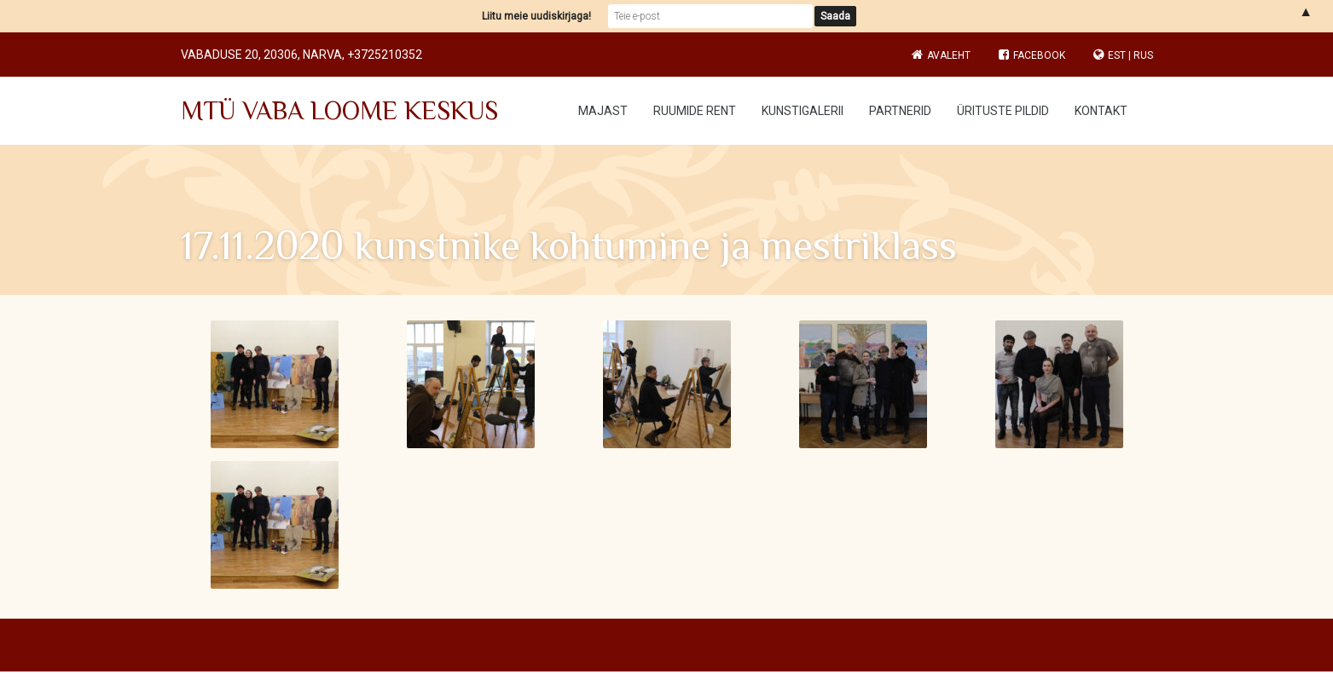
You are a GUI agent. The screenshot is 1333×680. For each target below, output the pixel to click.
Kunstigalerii (802, 111)
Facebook (1032, 55)
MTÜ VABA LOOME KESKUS (339, 110)
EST (1117, 55)
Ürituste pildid (1003, 111)
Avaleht (949, 55)
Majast (603, 111)
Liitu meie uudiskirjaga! (536, 16)
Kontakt (1101, 111)
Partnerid (900, 111)
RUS (1143, 55)
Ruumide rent (694, 111)
